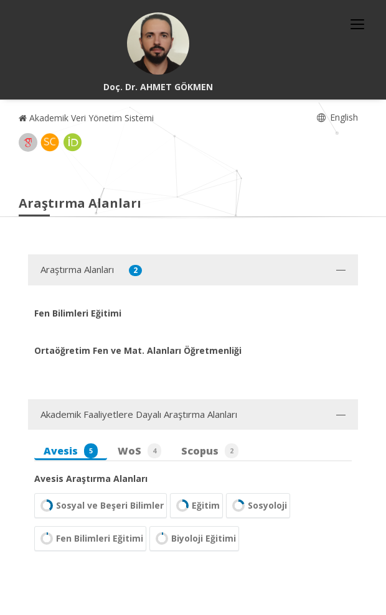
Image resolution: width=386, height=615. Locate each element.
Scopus (209, 450)
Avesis (71, 450)
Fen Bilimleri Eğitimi (90, 538)
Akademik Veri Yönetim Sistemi (86, 118)
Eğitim (196, 505)
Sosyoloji (258, 505)
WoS (139, 450)
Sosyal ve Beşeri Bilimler (100, 505)
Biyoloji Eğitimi (194, 538)
